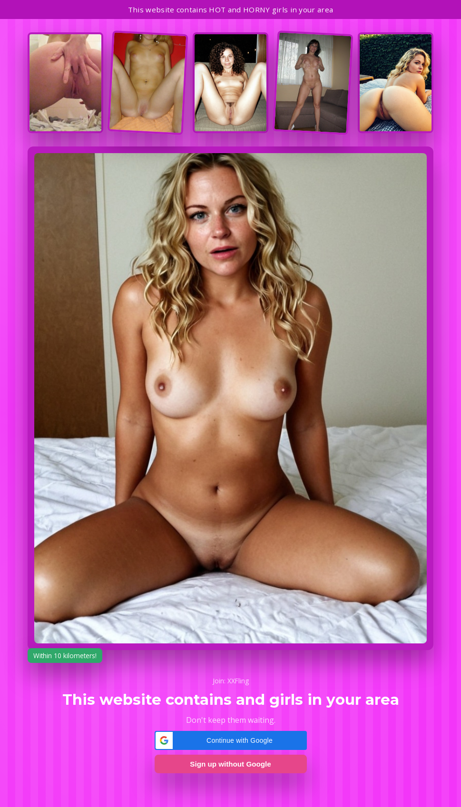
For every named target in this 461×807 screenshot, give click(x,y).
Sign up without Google (230, 764)
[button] (231, 740)
